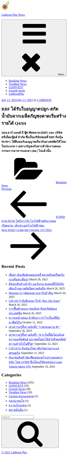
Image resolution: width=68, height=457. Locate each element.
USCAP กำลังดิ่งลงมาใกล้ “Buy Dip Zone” (35, 300)
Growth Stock (17, 90)
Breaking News (18, 80)
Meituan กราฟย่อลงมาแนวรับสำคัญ (31, 293)
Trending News (18, 84)
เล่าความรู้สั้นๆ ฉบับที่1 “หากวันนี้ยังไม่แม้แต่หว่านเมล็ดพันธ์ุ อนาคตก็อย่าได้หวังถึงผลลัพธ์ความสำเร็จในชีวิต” (37, 339)
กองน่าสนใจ (16, 400)
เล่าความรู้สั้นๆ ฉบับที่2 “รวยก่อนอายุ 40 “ (34, 326)
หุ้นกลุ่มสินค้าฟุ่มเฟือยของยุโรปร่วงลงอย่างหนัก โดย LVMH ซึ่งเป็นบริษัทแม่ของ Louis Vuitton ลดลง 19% (36, 362)
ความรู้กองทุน (18, 405)
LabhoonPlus (16, 93)
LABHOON (44, 100)
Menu (34, 48)
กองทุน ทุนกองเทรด (21, 396)
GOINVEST (16, 87)
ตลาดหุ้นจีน (16, 409)
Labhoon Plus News (13, 14)
